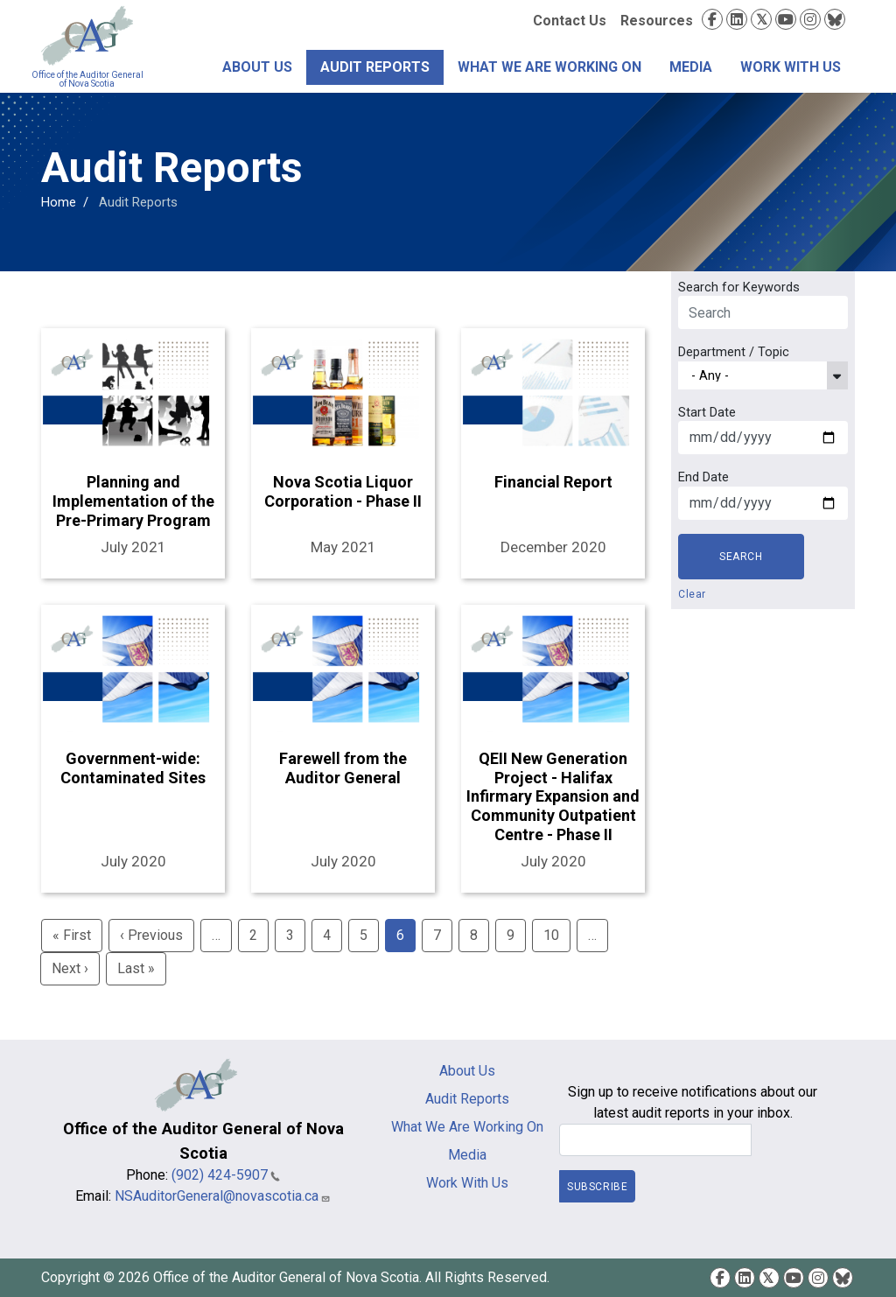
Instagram (810, 19)
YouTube (785, 19)
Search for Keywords (739, 287)
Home (58, 202)
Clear (692, 594)
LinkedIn (736, 19)
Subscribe (597, 1186)
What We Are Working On (549, 67)
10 (551, 935)
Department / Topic (733, 352)
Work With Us (790, 67)
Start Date (707, 412)
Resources (656, 20)
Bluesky (834, 19)
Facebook (712, 19)
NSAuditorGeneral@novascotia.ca (223, 1196)
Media (690, 67)
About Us (257, 67)
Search (741, 556)
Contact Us (569, 20)
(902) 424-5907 (226, 1175)
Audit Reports (375, 67)
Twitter (761, 19)
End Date (703, 477)
